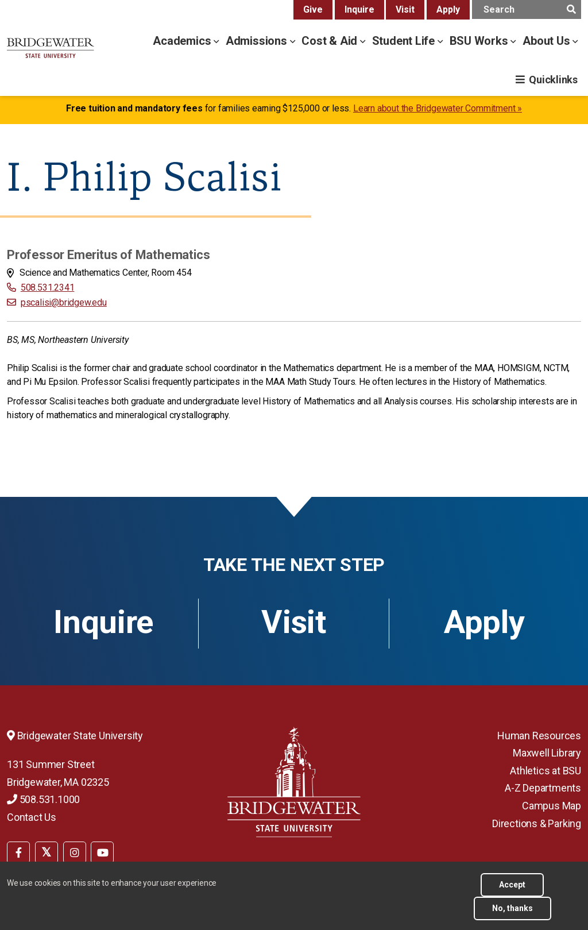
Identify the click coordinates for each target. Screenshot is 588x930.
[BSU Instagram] (74, 852)
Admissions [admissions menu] (258, 41)
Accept (512, 884)
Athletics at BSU (545, 771)
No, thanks (512, 908)
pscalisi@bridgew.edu (64, 302)
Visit (405, 9)
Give (313, 9)
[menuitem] (18, 851)
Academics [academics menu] (183, 41)
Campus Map (551, 806)
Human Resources (539, 736)
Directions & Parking (536, 823)
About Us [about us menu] (547, 41)
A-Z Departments (543, 788)
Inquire (359, 9)
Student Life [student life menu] (405, 41)
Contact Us (31, 817)
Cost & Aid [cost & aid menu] (330, 41)
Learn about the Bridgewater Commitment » (437, 108)
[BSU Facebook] (18, 852)
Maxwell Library (547, 753)
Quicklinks (553, 80)
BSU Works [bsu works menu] (480, 41)
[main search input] (526, 9)
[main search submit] (571, 9)
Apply (448, 9)
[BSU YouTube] (102, 852)
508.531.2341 (48, 287)
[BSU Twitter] (46, 852)
